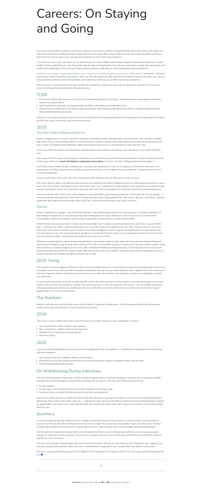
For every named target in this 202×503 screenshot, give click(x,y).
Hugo (91, 482)
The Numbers (49, 297)
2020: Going (48, 260)
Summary (45, 414)
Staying (42, 207)
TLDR (42, 94)
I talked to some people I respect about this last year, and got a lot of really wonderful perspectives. (83, 73)
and (105, 482)
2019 (41, 127)
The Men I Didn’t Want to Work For (61, 133)
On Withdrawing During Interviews (69, 371)
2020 (41, 342)
